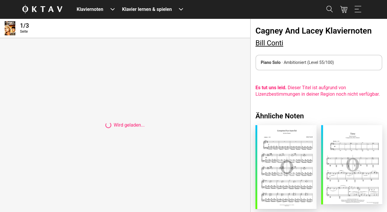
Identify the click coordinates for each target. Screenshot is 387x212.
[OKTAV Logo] (42, 9)
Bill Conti (269, 43)
